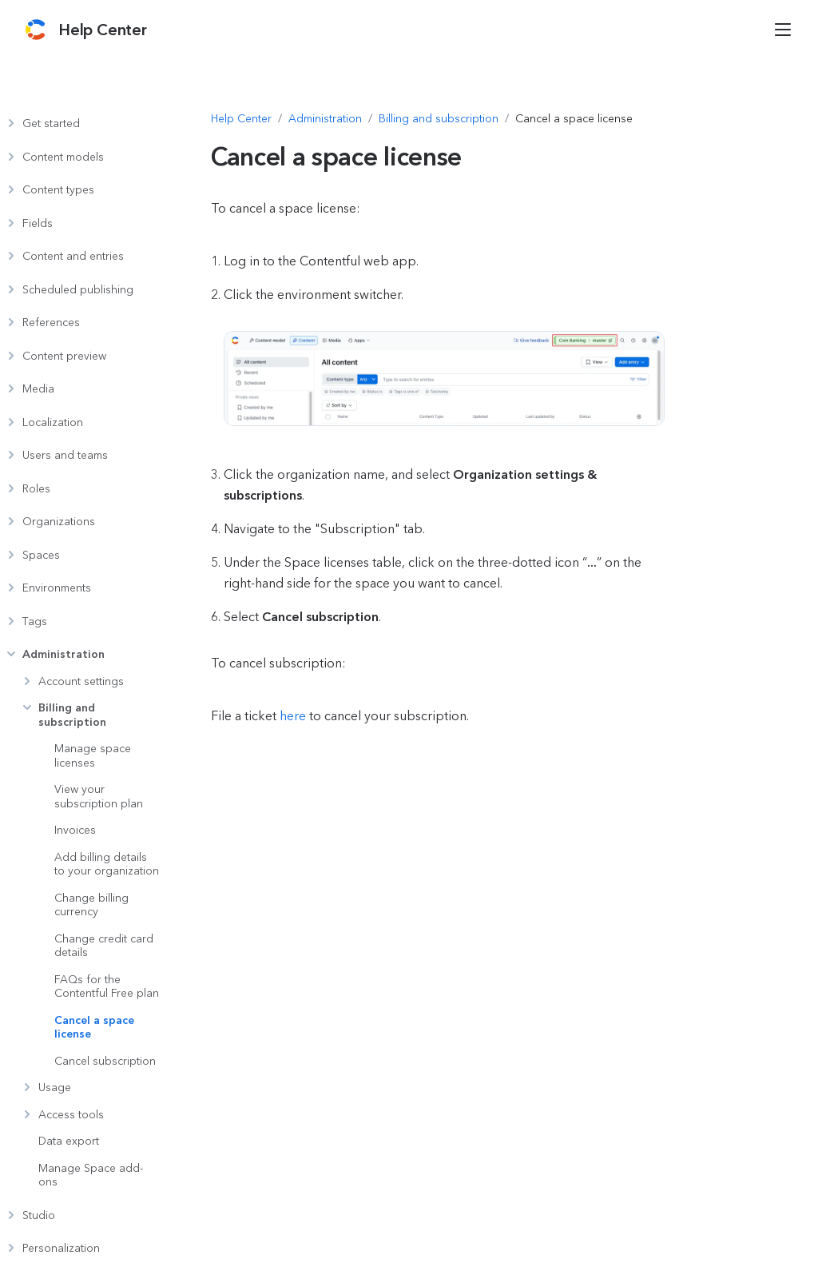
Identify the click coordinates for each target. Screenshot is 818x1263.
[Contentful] (36, 29)
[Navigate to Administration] (325, 119)
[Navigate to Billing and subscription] (438, 119)
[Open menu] (782, 29)
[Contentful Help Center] (102, 30)
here (293, 715)
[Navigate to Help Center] (241, 119)
